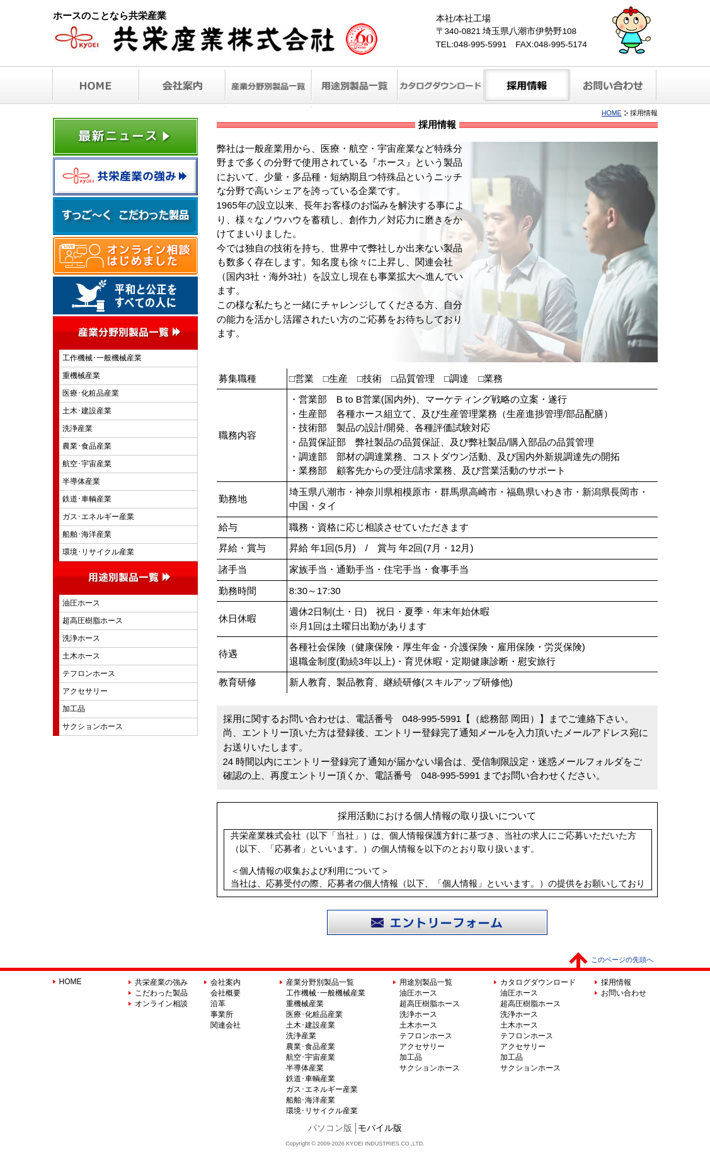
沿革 (218, 1003)
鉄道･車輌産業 (87, 499)
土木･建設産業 (87, 410)
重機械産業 (81, 375)
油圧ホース (81, 603)
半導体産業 (81, 481)
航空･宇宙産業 (87, 463)
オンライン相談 (161, 1003)
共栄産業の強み (161, 982)
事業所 (221, 1014)
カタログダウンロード (538, 982)
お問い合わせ (623, 993)
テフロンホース (88, 673)
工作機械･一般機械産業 (102, 357)
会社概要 (225, 993)
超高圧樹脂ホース (92, 620)
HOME (612, 113)
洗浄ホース (81, 638)
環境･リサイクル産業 (98, 552)
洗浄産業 (77, 428)
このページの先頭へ (622, 959)
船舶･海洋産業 (87, 534)
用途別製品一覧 (425, 982)
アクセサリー (85, 691)
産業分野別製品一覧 (320, 982)
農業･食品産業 (87, 446)
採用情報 (616, 982)
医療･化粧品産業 (90, 393)
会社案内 (225, 982)
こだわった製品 (161, 993)
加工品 (73, 708)
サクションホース (92, 726)
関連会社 (225, 1025)
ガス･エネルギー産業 (98, 516)
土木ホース (81, 655)
